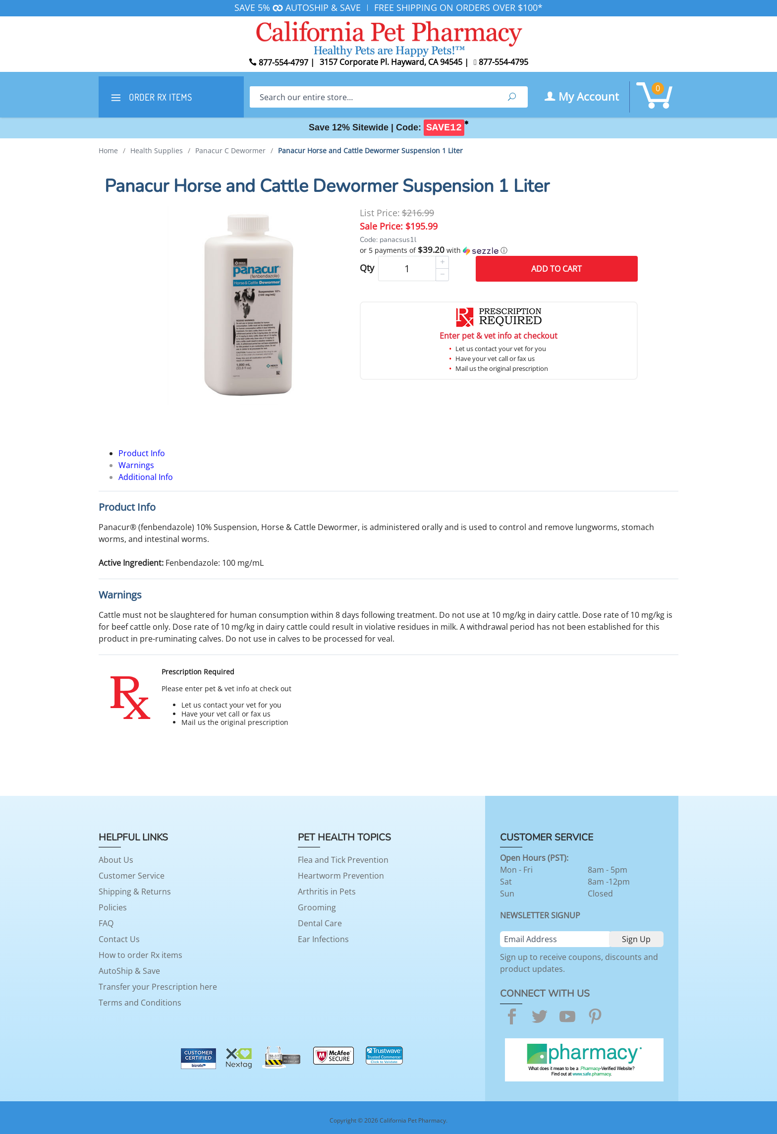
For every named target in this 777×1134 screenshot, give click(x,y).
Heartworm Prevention (341, 875)
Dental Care (320, 923)
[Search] (373, 97)
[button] (499, 250)
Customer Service (132, 875)
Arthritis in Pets (327, 891)
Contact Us (119, 939)
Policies (113, 907)
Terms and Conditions (140, 1002)
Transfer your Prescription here (158, 986)
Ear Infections (323, 939)
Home (108, 150)
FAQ (106, 923)
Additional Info (145, 477)
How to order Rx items (140, 955)
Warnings (136, 465)
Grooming (317, 907)
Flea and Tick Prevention (343, 859)
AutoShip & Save (129, 970)
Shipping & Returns (135, 891)
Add (556, 269)
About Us (116, 859)
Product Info (141, 453)
